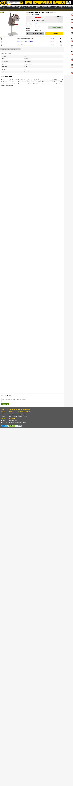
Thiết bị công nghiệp (8, 10)
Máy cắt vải (15, 10)
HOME (2, 10)
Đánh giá (18, 49)
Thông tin (12, 49)
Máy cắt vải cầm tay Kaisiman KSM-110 (25, 44)
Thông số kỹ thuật (5, 49)
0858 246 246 (55, 27)
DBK (36, 24)
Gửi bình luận (5, 404)
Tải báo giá (60, 16)
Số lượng (28, 30)
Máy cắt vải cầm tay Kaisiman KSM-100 (25, 41)
